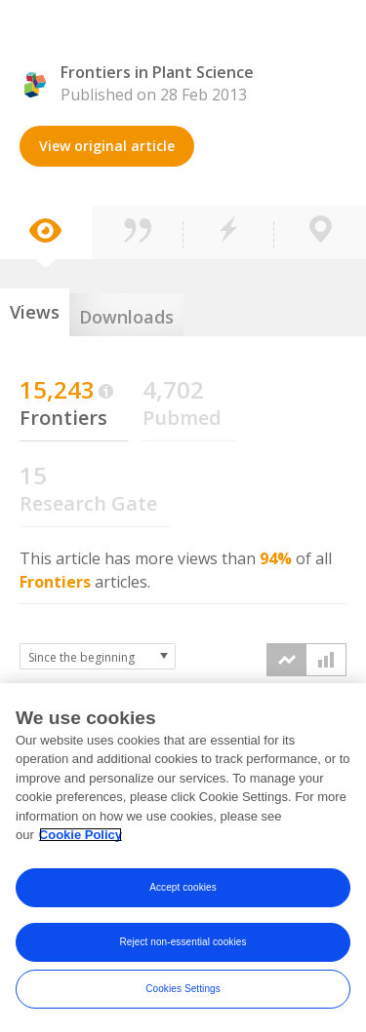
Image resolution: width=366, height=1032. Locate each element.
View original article (107, 145)
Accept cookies (183, 888)
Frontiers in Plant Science (157, 72)
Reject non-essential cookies (182, 942)
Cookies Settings (183, 989)
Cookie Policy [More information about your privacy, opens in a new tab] (80, 836)
